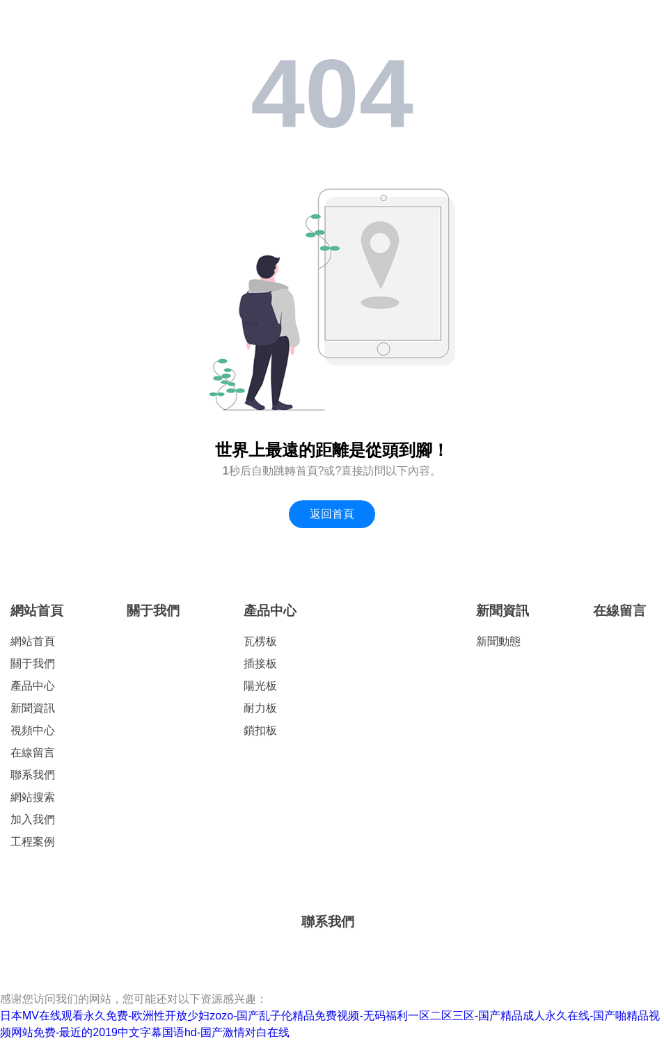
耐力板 (260, 708)
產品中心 (32, 686)
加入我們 (32, 819)
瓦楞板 (260, 641)
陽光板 (260, 686)
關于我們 (32, 663)
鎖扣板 (260, 730)
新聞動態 (498, 641)
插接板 (260, 663)
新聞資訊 (32, 708)
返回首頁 (332, 514)
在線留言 (32, 752)
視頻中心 (32, 730)
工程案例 (32, 842)
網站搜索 (32, 797)
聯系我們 (32, 775)
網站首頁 (36, 610)
